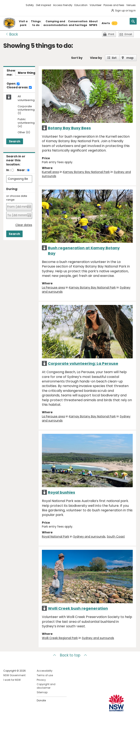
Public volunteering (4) (26, 123)
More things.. (28, 73)
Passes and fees (113, 5)
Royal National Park (55, 536)
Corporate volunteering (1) (26, 110)
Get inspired (43, 5)
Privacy (41, 680)
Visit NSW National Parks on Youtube (25, 722)
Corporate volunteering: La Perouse (83, 363)
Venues (131, 5)
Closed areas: (19, 87)
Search (14, 141)
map (130, 58)
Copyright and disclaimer (46, 686)
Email (128, 34)
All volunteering (26, 98)
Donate (41, 700)
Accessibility (44, 670)
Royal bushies (61, 492)
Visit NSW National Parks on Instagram (16, 722)
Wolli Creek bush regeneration (78, 608)
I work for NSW (12, 680)
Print (111, 34)
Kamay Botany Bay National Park (86, 172)
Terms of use (45, 675)
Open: (13, 84)
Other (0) (24, 132)
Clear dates (23, 225)
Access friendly (62, 5)
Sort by (77, 58)
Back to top (70, 655)
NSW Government (14, 675)
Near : (21, 170)
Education (81, 5)
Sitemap (42, 692)
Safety (30, 5)
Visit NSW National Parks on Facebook (7, 722)
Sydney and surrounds (89, 536)
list (114, 58)
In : (8, 170)
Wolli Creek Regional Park (60, 638)
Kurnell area (50, 172)
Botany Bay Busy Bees (69, 128)
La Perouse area (53, 287)
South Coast (116, 536)
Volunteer (95, 5)
